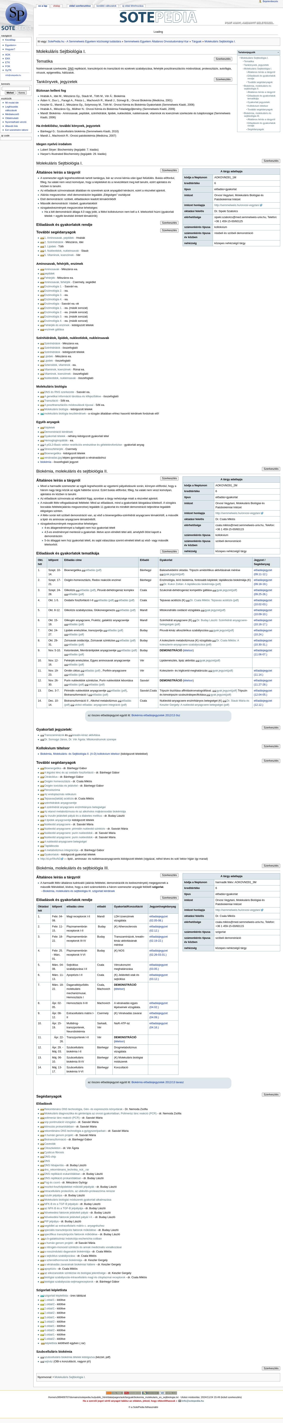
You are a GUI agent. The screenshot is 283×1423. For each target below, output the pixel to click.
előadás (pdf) (94, 570)
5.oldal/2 (49, 1338)
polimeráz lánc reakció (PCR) (62, 1117)
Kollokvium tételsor (258, 106)
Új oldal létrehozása (132, 6)
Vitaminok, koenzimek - (58, 369)
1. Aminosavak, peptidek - (59, 237)
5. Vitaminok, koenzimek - (59, 255)
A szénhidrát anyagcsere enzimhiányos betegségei (75, 807)
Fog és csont (52, 1182)
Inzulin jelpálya (53, 1195)
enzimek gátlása (54, 329)
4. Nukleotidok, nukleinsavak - (62, 250)
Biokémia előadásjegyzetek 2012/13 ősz (155, 715)
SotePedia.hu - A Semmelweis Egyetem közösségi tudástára (84, 41)
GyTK (8, 70)
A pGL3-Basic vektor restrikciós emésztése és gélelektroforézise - (84, 444)
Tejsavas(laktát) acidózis (59, 798)
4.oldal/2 (49, 1330)
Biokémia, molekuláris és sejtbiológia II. (257, 87)
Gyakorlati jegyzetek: (259, 102)
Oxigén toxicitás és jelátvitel (61, 785)
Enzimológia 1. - (54, 286)
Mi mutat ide (11, 102)
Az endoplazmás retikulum (60, 794)
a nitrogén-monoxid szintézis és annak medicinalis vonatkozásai (83, 1247)
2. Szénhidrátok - (54, 242)
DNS (47, 1161)
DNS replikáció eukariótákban (62, 1173)
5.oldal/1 (49, 1334)
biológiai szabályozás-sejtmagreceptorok (69, 1281)
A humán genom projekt (58, 1135)
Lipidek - (49, 356)
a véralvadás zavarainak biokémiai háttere (69, 1264)
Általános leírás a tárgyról (261, 72)
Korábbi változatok (106, 6)
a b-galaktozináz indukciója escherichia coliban (73, 1238)
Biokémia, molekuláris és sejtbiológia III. (257, 114)
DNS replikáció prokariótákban (62, 1178)
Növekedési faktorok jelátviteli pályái (66, 1212)
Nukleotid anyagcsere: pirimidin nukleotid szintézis (74, 828)
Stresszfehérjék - (54, 449)
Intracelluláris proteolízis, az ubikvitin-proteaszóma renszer (79, 1191)
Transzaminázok (54, 735)
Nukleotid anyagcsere (57, 824)
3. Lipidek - (51, 246)
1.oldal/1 (49, 1299)
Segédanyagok (256, 129)
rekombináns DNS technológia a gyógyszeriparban (75, 1130)
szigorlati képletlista (56, 1295)
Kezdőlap (10, 40)
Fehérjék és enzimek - (57, 325)
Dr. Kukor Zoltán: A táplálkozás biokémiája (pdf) (192, 584)
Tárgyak (196, 41)
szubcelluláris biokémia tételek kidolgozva (69, 1357)
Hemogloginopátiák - (56, 440)
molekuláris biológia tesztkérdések (65, 413)
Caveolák (50, 1143)
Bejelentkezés (270, 1)
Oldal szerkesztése (80, 6)
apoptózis (50, 1268)
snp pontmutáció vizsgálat (60, 1122)
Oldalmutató (11, 118)
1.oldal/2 (49, 1304)
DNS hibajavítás (54, 1165)
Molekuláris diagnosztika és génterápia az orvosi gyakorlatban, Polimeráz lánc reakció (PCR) (100, 1113)
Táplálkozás (51, 845)
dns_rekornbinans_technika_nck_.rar (66, 1169)
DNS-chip (50, 1156)
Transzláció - (52, 400)
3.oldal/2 (49, 1321)
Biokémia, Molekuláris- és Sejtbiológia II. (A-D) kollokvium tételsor (80, 753)
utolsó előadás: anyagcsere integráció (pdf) (100, 704)
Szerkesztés (223, 58)
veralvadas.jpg (53, 457)
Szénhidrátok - (53, 343)
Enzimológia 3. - (54, 295)
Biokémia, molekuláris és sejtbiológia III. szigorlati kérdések (79, 891)
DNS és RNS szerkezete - (60, 392)
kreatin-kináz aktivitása (86, 735)
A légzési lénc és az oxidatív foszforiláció (69, 772)
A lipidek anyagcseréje (57, 820)
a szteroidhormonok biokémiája (63, 1260)
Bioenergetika (52, 768)
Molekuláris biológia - (57, 409)
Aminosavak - (52, 269)
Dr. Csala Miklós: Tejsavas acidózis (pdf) (214, 600)
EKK (7, 58)
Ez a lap (42, 6)
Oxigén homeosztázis (57, 781)
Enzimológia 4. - (54, 299)
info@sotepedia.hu (13, 75)
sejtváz (48, 1361)
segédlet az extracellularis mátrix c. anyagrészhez (74, 1225)
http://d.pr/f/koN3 (50, 858)
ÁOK (7, 54)
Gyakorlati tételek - (55, 436)
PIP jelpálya (51, 1221)
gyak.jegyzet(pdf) (174, 574)
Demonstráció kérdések (58, 431)
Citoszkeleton (52, 1148)
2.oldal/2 (49, 1312)
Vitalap (56, 6)
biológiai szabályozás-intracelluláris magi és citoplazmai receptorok (84, 1277)
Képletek (49, 427)
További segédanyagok (260, 82)
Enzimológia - (52, 303)
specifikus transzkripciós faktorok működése (71, 1234)
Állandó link (11, 126)
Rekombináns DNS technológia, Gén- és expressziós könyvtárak (83, 1109)
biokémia (45, 462)
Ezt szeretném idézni (16, 130)
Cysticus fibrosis (54, 1152)
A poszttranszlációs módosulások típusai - (69, 405)
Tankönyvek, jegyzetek (256, 65)
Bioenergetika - (53, 453)
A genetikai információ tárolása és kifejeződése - (73, 396)
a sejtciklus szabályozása (59, 1255)
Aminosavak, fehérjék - (58, 282)
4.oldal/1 (49, 1326)
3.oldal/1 (49, 1317)
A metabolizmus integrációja (61, 850)
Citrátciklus (51, 776)
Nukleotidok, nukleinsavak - (60, 378)
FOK (7, 66)
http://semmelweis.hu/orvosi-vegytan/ (236, 205)
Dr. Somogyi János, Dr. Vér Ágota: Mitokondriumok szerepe (80, 739)
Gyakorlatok (51, 854)
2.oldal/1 (49, 1308)
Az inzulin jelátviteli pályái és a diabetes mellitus (73, 815)
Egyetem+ (10, 45)
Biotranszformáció (55, 1139)
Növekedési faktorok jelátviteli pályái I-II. (68, 1217)
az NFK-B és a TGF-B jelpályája (63, 1208)
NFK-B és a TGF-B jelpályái (61, 1204)
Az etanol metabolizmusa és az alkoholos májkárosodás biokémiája (85, 811)
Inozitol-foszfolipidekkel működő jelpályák (69, 1186)
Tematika (249, 61)
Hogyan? (10, 49)
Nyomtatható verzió (15, 122)
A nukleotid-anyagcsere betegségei (65, 841)
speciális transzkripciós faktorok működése (70, 1230)
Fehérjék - (50, 277)
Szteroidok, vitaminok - (58, 365)
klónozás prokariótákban (59, 1126)
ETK (7, 62)
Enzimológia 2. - (54, 290)
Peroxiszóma (52, 790)
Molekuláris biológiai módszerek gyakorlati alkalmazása (77, 1199)
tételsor (188, 650)
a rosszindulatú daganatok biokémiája (67, 1251)
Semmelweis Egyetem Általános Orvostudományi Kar (156, 41)
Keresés (5, 84)
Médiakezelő (12, 114)
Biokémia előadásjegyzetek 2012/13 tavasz (157, 1082)
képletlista (51, 1343)
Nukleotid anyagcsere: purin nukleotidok (68, 833)
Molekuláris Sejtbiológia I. (220, 41)
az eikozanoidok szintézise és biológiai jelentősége (75, 1273)
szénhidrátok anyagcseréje (60, 802)
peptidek (49, 273)
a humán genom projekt (58, 1242)
